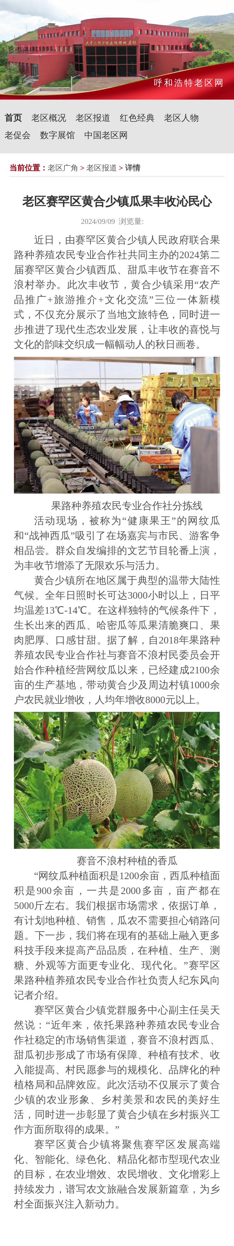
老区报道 (93, 118)
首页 (13, 118)
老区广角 (63, 168)
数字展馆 (57, 135)
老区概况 (48, 118)
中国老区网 (106, 135)
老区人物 (181, 118)
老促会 (18, 135)
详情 (132, 168)
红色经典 (137, 118)
